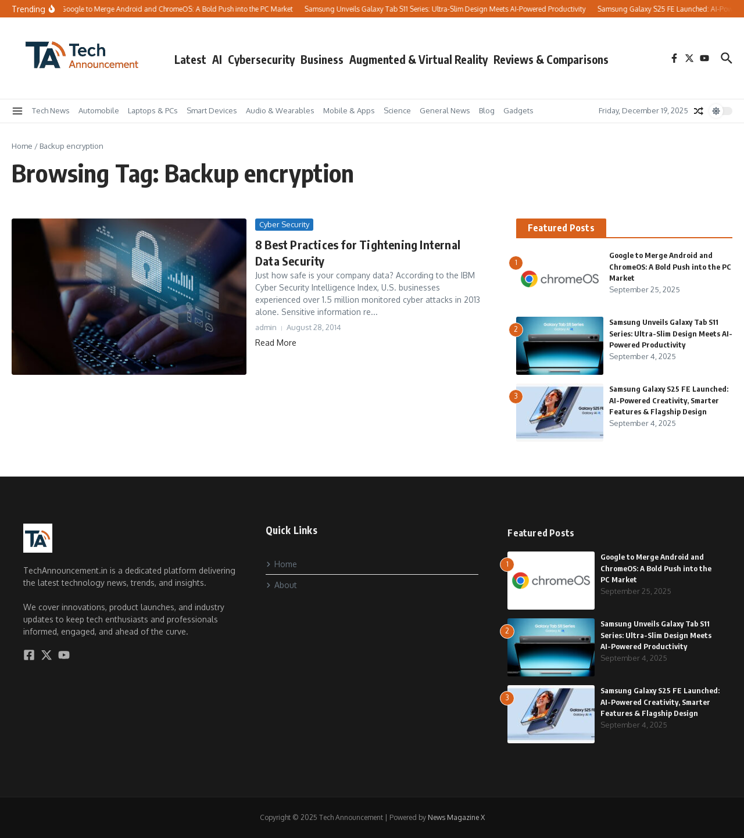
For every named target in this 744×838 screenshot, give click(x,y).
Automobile (98, 110)
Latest (190, 59)
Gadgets (518, 110)
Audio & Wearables (280, 110)
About (281, 585)
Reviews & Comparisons (551, 59)
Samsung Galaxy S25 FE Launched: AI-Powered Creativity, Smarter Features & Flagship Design (668, 400)
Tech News (51, 110)
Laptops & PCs (153, 110)
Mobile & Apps (349, 110)
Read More (275, 343)
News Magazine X (456, 817)
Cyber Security (284, 224)
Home (22, 146)
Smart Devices (212, 110)
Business (322, 59)
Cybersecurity (261, 59)
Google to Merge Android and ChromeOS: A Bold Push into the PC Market (670, 266)
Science (397, 110)
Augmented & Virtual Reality (418, 59)
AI (217, 59)
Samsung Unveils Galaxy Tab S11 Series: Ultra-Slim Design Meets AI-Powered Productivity (670, 333)
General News (445, 110)
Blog (487, 110)
